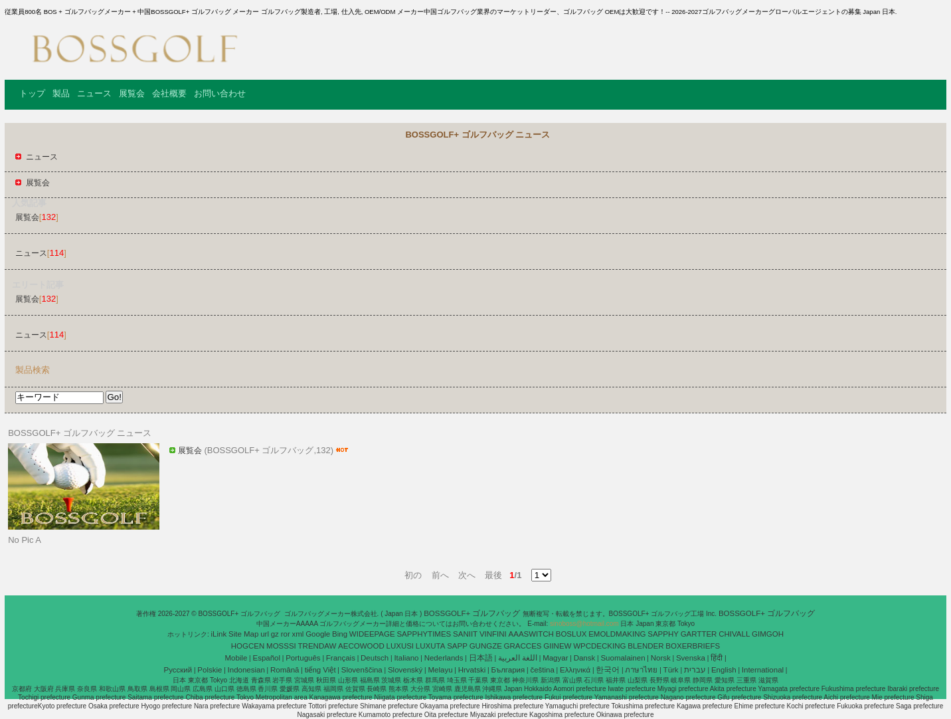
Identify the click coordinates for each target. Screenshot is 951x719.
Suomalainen (622, 658)
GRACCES (523, 646)
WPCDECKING (599, 646)
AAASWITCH (531, 634)
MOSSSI (281, 646)
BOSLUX (571, 634)
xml (298, 634)
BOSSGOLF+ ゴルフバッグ (473, 613)
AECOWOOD (361, 646)
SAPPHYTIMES (423, 634)
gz (275, 634)
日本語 (481, 658)
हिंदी (717, 658)
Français (340, 658)
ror (285, 634)
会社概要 (169, 93)
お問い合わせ (220, 93)
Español (266, 658)
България (508, 670)
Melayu (440, 670)
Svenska (690, 658)
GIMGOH (768, 634)
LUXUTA (431, 646)
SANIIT (465, 634)
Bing (339, 634)
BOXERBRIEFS (692, 646)
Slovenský (405, 670)
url (264, 634)
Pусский (178, 670)
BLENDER (645, 646)
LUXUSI (400, 646)
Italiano (406, 658)
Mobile (235, 658)
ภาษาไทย (641, 670)
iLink (219, 634)
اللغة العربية (517, 658)
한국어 (608, 670)
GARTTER (699, 634)
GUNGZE (486, 646)
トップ (32, 93)
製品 (61, 93)
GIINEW (557, 646)
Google (317, 634)
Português (303, 658)
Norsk (661, 658)
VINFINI (493, 634)
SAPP (457, 646)
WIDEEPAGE (372, 634)
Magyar (555, 658)
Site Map (243, 634)
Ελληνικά (575, 670)
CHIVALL (734, 634)
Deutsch (375, 658)
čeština (542, 670)
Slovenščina (362, 670)
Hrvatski (472, 670)
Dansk (585, 658)
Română (284, 670)
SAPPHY (663, 634)
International (763, 670)
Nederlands (444, 658)
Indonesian (246, 670)
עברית (695, 670)
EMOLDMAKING (617, 634)
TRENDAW (317, 646)
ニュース (94, 93)
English (723, 670)
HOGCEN (247, 646)
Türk (671, 670)
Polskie (209, 670)
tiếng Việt (320, 670)
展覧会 (132, 93)
